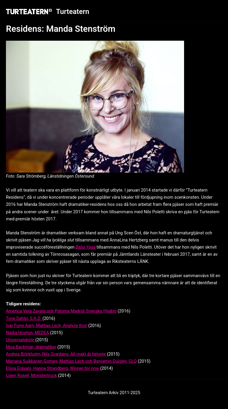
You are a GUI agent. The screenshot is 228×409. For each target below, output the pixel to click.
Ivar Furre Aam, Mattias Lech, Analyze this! (46, 325)
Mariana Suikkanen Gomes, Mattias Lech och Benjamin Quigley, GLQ (71, 361)
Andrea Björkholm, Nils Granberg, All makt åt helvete (56, 354)
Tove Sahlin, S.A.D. (24, 318)
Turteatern (72, 11)
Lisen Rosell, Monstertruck (31, 375)
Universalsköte (20, 339)
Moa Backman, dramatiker (31, 347)
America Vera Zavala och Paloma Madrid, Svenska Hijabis (61, 311)
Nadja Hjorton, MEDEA (27, 332)
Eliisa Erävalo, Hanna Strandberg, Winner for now (53, 368)
